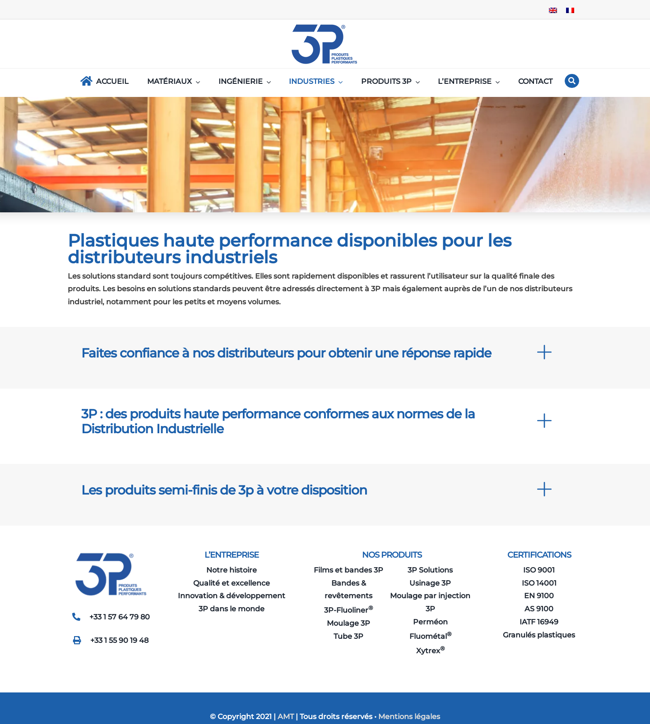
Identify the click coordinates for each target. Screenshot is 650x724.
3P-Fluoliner (348, 610)
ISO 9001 (539, 570)
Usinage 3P (430, 583)
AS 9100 (539, 609)
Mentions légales (409, 716)
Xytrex (430, 650)
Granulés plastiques (539, 635)
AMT (285, 716)
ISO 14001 (539, 583)
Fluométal (430, 636)
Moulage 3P (348, 623)
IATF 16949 (539, 622)
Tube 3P (348, 636)
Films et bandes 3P (348, 570)
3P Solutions (430, 570)
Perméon (430, 622)
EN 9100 (539, 595)
